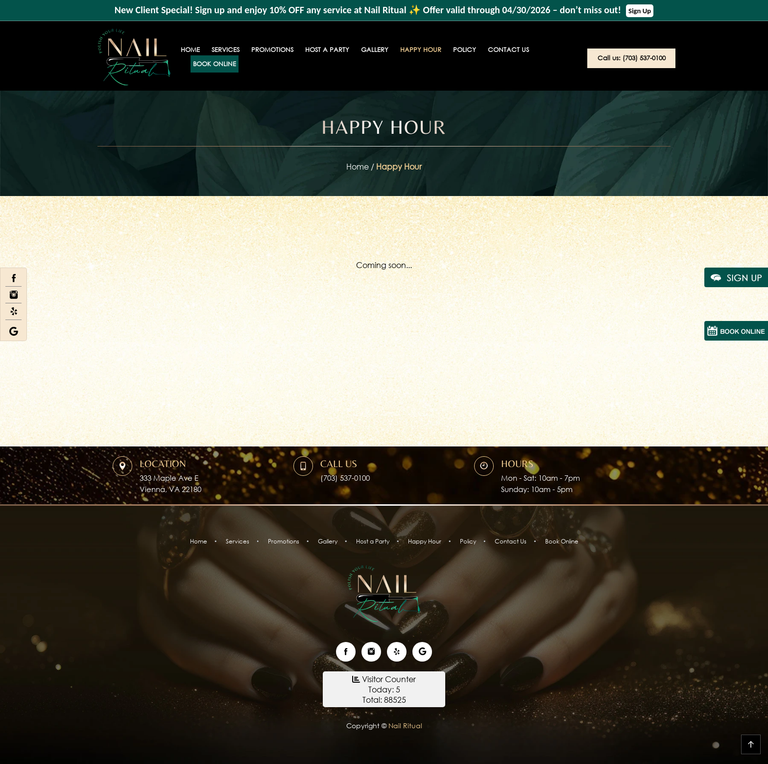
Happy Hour (420, 50)
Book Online (214, 64)
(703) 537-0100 (345, 478)
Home (190, 50)
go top (751, 744)
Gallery (374, 50)
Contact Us (508, 50)
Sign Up (639, 10)
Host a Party (327, 50)
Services (226, 50)
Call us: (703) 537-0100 (632, 58)
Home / (361, 166)
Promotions (272, 50)
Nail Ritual (404, 725)
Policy (464, 50)
